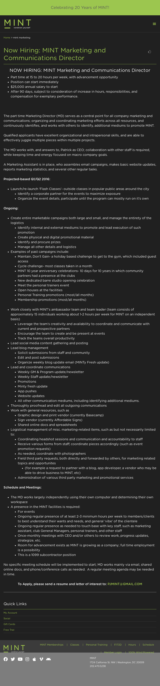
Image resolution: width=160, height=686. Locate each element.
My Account (10, 613)
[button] (152, 23)
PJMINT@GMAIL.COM (125, 584)
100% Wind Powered (141, 652)
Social (7, 619)
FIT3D (118, 645)
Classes (74, 645)
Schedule (148, 645)
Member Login (113, 652)
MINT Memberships (51, 645)
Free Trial (9, 630)
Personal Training (96, 645)
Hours (132, 645)
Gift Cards (9, 624)
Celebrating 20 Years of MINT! (80, 8)
